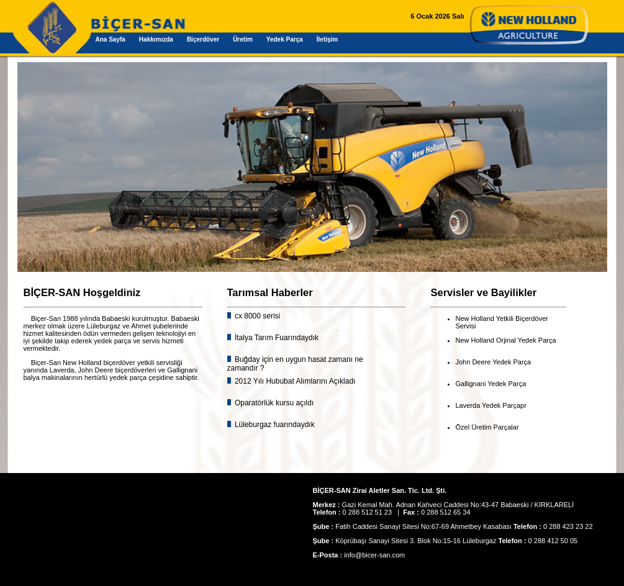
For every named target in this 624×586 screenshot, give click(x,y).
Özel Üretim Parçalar (487, 427)
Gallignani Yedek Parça (491, 383)
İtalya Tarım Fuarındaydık (276, 337)
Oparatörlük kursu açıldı (273, 403)
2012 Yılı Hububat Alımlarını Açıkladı (294, 381)
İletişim (327, 39)
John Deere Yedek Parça (493, 362)
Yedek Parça (284, 39)
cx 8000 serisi (257, 316)
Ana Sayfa (110, 39)
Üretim (243, 39)
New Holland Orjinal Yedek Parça (506, 340)
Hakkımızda (156, 39)
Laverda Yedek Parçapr (491, 405)
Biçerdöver (203, 39)
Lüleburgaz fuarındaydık (274, 424)
